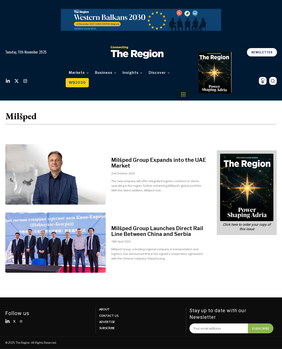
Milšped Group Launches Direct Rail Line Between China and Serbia (157, 231)
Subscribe (260, 328)
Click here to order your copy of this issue (247, 226)
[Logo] (137, 52)
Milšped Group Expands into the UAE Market (158, 163)
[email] (218, 328)
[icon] (263, 81)
